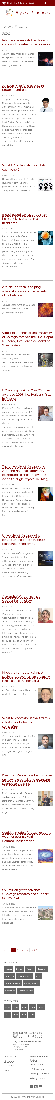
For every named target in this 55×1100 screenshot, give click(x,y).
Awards (8, 969)
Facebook (31, 1087)
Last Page (35, 950)
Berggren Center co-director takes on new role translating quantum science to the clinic (27, 779)
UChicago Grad (12, 1065)
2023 (33, 1007)
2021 (7, 1015)
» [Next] (27, 950)
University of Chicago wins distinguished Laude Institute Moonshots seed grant (23, 540)
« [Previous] (4, 950)
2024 (24, 1007)
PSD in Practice (26, 991)
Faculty (30, 969)
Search (45, 3)
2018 (32, 1015)
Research (41, 969)
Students (9, 976)
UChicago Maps (38, 1069)
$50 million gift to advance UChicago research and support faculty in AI (25, 894)
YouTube (40, 1087)
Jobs (6, 1070)
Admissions (10, 1056)
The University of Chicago (20, 3)
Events (19, 969)
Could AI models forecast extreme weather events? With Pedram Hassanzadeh (26, 837)
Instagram (35, 1087)
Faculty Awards (31, 983)
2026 (7, 1007)
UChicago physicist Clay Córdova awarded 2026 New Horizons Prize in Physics (26, 394)
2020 (15, 1015)
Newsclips (10, 991)
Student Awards (12, 983)
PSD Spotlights (25, 976)
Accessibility (36, 1064)
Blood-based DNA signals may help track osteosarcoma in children (24, 219)
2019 (24, 1015)
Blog (38, 976)
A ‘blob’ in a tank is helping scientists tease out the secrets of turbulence (24, 291)
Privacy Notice (37, 1078)
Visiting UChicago (39, 1073)
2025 (16, 1007)
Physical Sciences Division (28, 12)
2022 (41, 1007)
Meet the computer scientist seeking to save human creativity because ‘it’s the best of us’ (26, 677)
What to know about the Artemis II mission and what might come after (27, 722)
